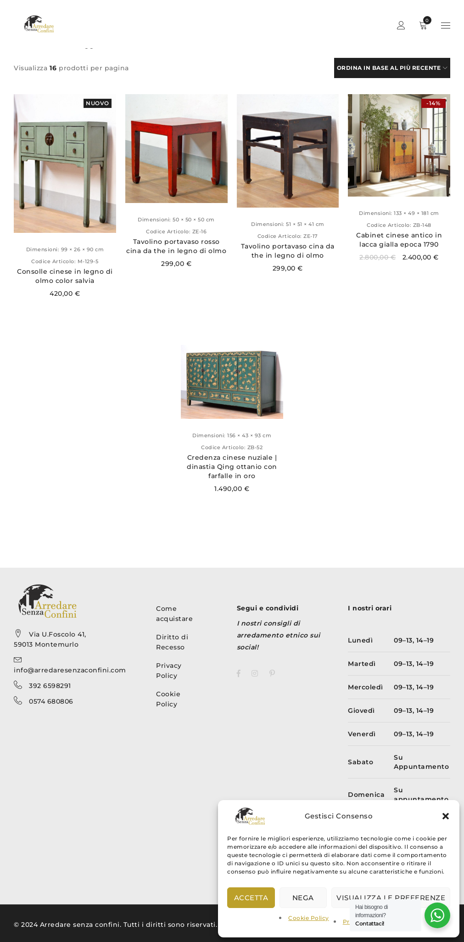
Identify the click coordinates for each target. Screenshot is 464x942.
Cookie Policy (308, 917)
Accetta (251, 897)
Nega (303, 897)
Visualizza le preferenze (390, 897)
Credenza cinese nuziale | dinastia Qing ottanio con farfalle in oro (232, 466)
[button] (445, 816)
